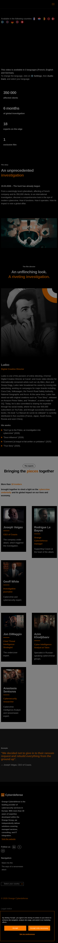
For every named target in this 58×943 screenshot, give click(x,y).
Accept (15, 928)
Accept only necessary (39, 928)
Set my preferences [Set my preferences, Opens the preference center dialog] (27, 934)
